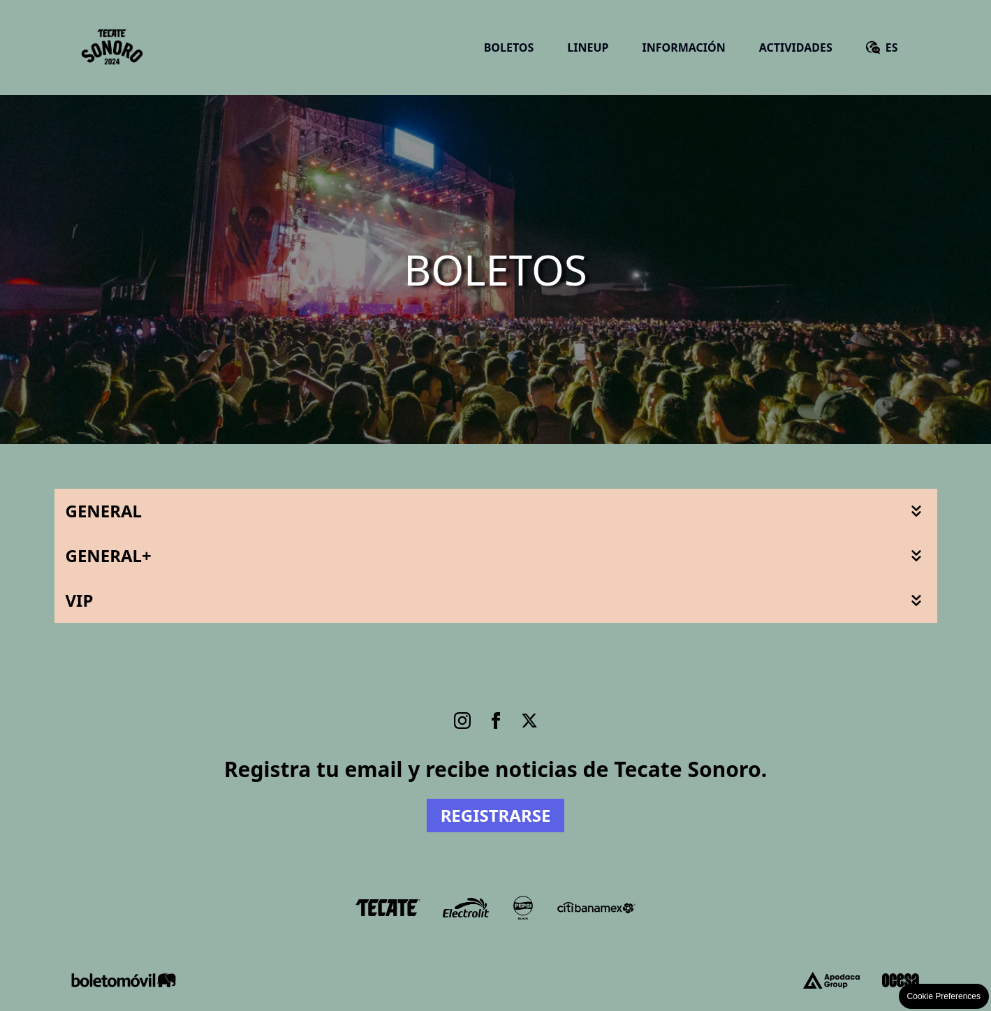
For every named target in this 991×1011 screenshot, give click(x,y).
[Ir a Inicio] (112, 47)
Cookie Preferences (944, 996)
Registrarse (496, 815)
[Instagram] (462, 720)
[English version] (882, 47)
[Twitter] (529, 720)
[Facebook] (495, 720)
